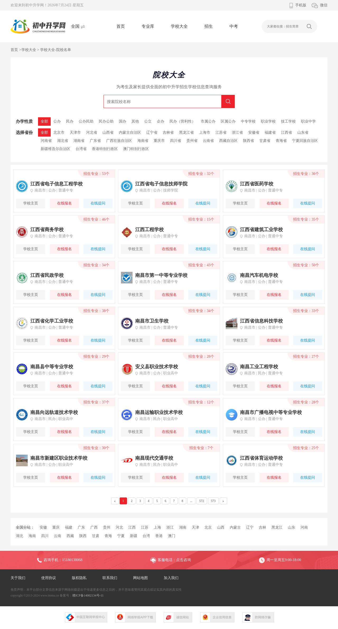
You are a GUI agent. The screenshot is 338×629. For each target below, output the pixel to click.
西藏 (70, 536)
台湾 (146, 536)
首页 (120, 26)
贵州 (106, 527)
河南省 (46, 141)
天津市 (75, 132)
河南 (304, 527)
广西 (94, 527)
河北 (119, 527)
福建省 (270, 132)
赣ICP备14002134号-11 (88, 595)
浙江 (170, 527)
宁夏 (121, 536)
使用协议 (48, 578)
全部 (44, 132)
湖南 (182, 527)
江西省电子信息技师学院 (161, 184)
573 (213, 501)
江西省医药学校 (256, 184)
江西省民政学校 (47, 275)
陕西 (83, 536)
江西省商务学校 (47, 229)
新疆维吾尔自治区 (55, 149)
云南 (57, 536)
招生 (208, 26)
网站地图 (140, 578)
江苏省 (221, 132)
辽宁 (249, 527)
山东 (291, 527)
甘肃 (95, 536)
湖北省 (62, 141)
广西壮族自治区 (119, 141)
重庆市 (159, 141)
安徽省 (253, 132)
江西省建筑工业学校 (261, 229)
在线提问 (98, 203)
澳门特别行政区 (136, 149)
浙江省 (237, 132)
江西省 (286, 132)
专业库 (148, 26)
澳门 (171, 536)
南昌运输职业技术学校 (159, 412)
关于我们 (18, 578)
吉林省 (168, 132)
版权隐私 (79, 578)
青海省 (281, 141)
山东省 (302, 132)
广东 (81, 527)
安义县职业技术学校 (156, 366)
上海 (157, 527)
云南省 (208, 141)
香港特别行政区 (105, 149)
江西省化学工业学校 (51, 321)
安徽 (43, 527)
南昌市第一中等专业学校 (161, 275)
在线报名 (64, 203)
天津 (195, 527)
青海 (108, 536)
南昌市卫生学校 (151, 321)
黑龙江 (277, 527)
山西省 (108, 132)
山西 (220, 527)
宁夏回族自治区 (305, 141)
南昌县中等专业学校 (51, 366)
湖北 (19, 536)
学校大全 (179, 26)
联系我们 (109, 578)
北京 (208, 527)
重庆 (56, 527)
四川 (45, 536)
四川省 (175, 141)
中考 (233, 26)
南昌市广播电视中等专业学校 (271, 412)
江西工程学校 (149, 229)
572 (201, 501)
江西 (132, 527)
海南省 (142, 141)
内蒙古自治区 (130, 132)
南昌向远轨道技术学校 (54, 412)
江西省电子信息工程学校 (56, 184)
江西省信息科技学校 (261, 321)
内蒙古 (235, 527)
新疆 (133, 536)
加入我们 (171, 578)
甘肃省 (264, 141)
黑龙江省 (186, 132)
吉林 (262, 527)
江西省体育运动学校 (261, 458)
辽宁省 (151, 132)
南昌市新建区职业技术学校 (58, 458)
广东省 (95, 141)
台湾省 (81, 149)
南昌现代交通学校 (154, 458)
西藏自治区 (228, 141)
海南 (32, 536)
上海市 (204, 132)
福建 (68, 527)
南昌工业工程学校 (259, 366)
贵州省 (192, 141)
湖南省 (78, 141)
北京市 (58, 132)
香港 (159, 536)
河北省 (91, 132)
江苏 (144, 527)
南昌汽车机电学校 (259, 275)
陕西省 (248, 141)
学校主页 (30, 203)
